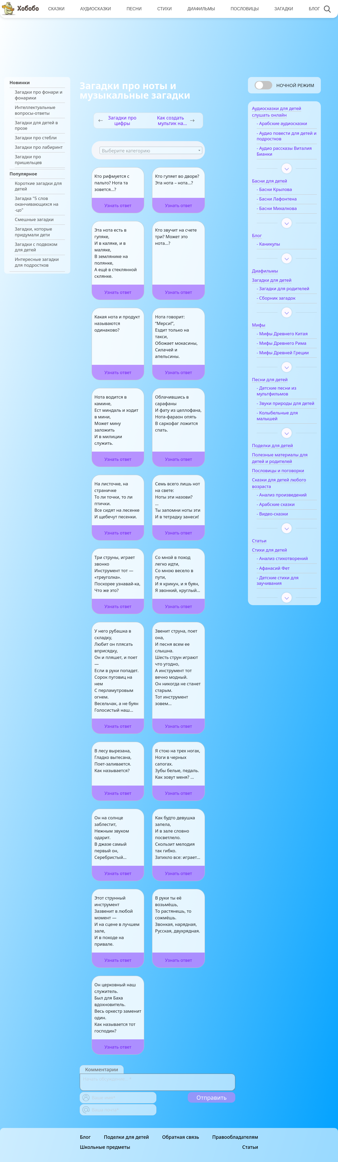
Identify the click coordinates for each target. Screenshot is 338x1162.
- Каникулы (274, 246)
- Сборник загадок (282, 306)
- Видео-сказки (278, 533)
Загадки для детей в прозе (36, 125)
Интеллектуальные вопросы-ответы (35, 110)
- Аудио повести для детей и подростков (284, 138)
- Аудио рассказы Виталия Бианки (281, 153)
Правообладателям (235, 1137)
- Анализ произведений (288, 514)
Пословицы (243, 8)
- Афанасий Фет (279, 593)
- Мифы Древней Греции (280, 363)
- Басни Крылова (280, 191)
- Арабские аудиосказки (288, 125)
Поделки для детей (126, 1137)
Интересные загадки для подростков (37, 262)
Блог (312, 8)
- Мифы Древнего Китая (288, 341)
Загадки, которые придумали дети (33, 232)
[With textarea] (157, 1082)
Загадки (282, 8)
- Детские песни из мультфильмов (282, 404)
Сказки (56, 8)
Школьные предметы (105, 1147)
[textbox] (151, 150)
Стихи (163, 8)
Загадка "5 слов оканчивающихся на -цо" (36, 204)
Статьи (250, 1147)
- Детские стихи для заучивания (284, 605)
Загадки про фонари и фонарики (38, 95)
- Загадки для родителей (277, 293)
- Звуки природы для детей (285, 419)
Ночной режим (295, 85)
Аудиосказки (95, 8)
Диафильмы (200, 8)
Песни (133, 8)
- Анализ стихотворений (279, 580)
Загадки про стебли (36, 138)
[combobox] (151, 150)
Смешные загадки (34, 219)
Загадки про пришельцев (28, 159)
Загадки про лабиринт (39, 147)
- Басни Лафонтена (283, 201)
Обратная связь (180, 1137)
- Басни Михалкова (283, 210)
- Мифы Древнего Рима (287, 351)
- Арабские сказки (282, 523)
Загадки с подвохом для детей (36, 247)
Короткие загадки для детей (38, 186)
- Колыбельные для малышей (283, 435)
